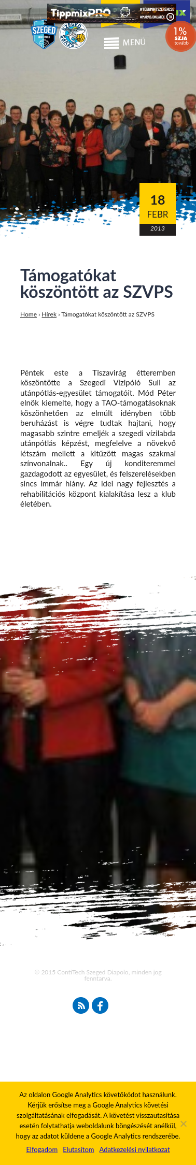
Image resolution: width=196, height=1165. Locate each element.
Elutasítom (78, 1149)
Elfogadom (42, 1149)
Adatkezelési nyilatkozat (134, 1149)
